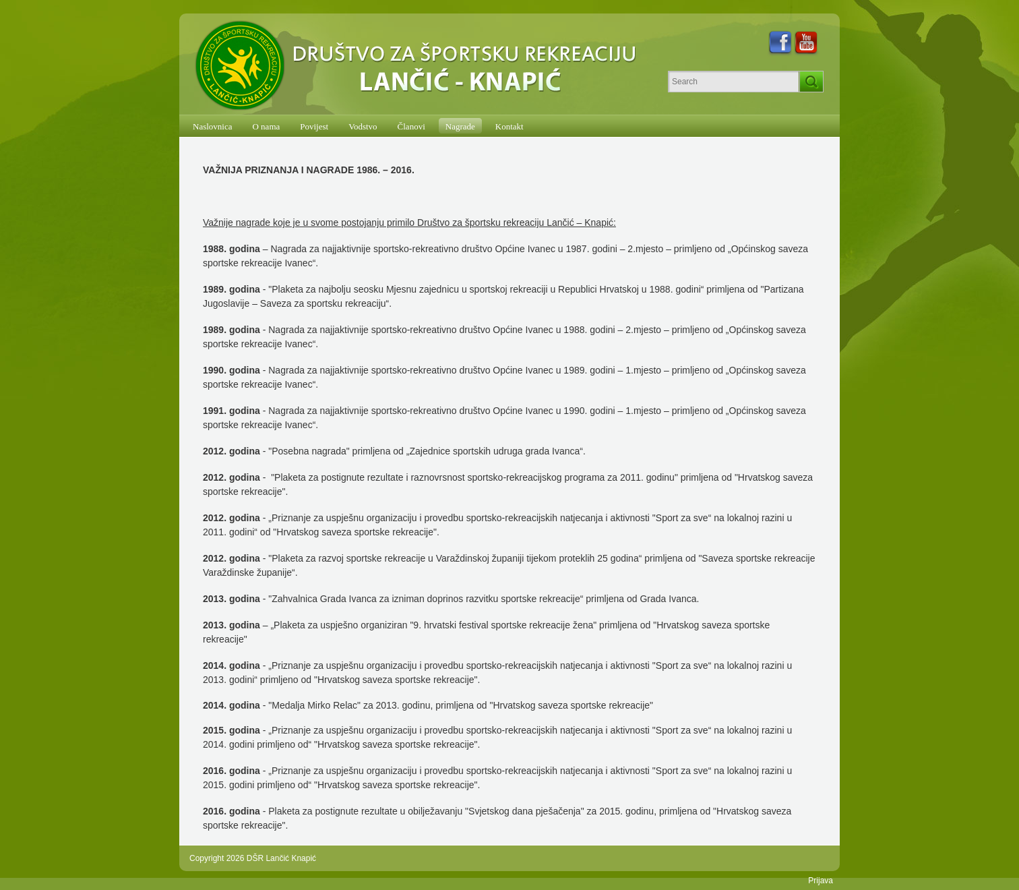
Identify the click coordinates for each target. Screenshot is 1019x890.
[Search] (734, 81)
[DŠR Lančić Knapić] (420, 66)
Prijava (820, 880)
